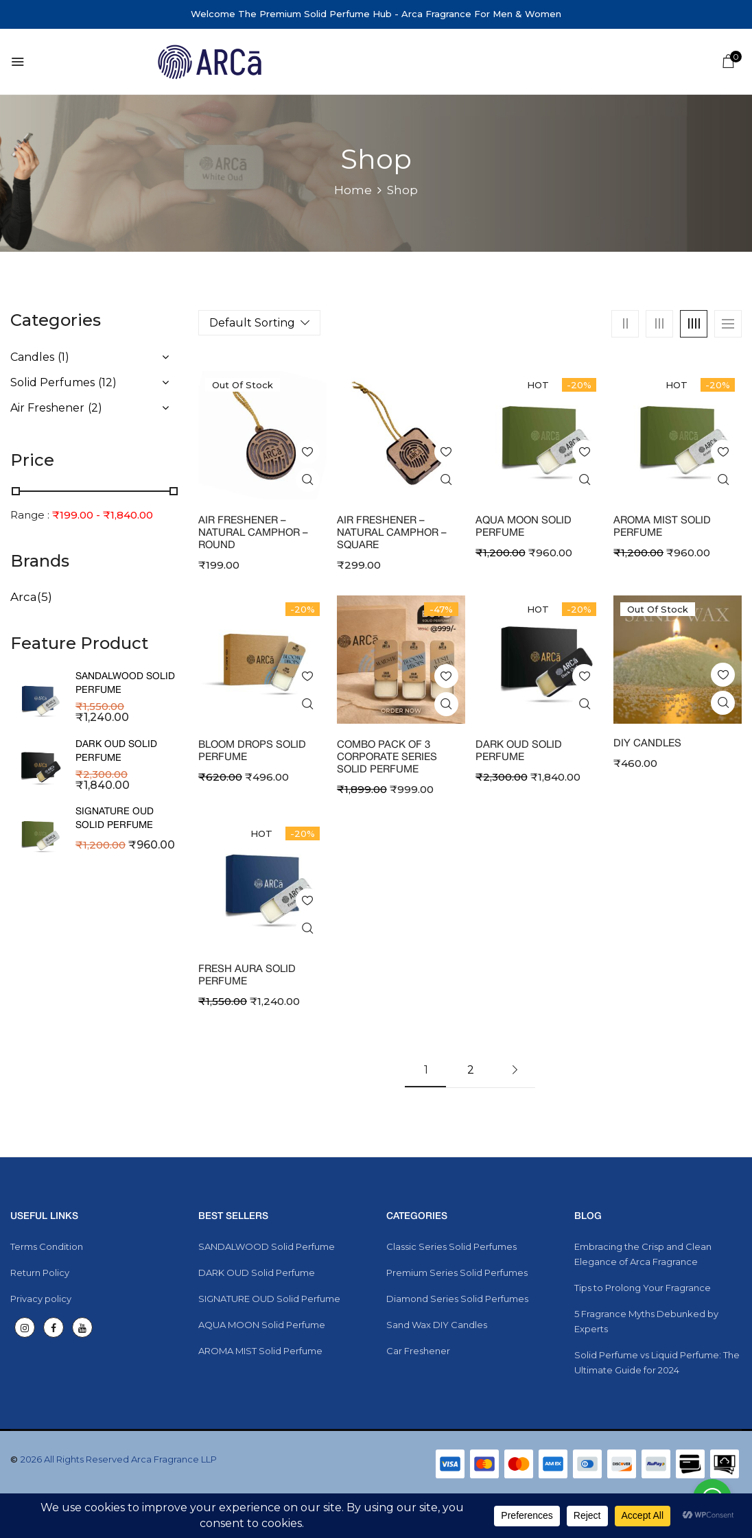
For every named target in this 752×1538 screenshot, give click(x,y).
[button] (728, 63)
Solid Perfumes (52, 382)
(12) (107, 382)
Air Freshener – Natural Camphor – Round (253, 533)
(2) (95, 407)
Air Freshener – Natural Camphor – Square (392, 533)
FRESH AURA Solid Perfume (247, 975)
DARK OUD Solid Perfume (518, 751)
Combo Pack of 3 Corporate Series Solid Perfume (387, 757)
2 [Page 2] (470, 1069)
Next (514, 1070)
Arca (23, 597)
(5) (44, 597)
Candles (32, 357)
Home (353, 190)
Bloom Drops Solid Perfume (252, 751)
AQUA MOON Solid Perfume (523, 527)
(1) (63, 357)
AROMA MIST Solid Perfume (662, 527)
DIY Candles (647, 743)
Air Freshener (47, 407)
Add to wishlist (308, 452)
